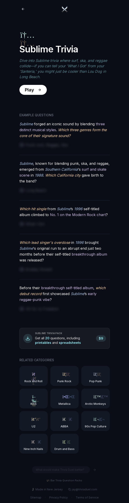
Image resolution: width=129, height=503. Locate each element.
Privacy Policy (58, 497)
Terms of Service (87, 497)
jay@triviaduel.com (82, 489)
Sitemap (35, 497)
